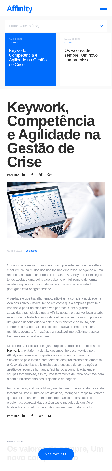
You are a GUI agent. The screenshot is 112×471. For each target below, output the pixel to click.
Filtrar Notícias (24, 26)
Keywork (13, 350)
